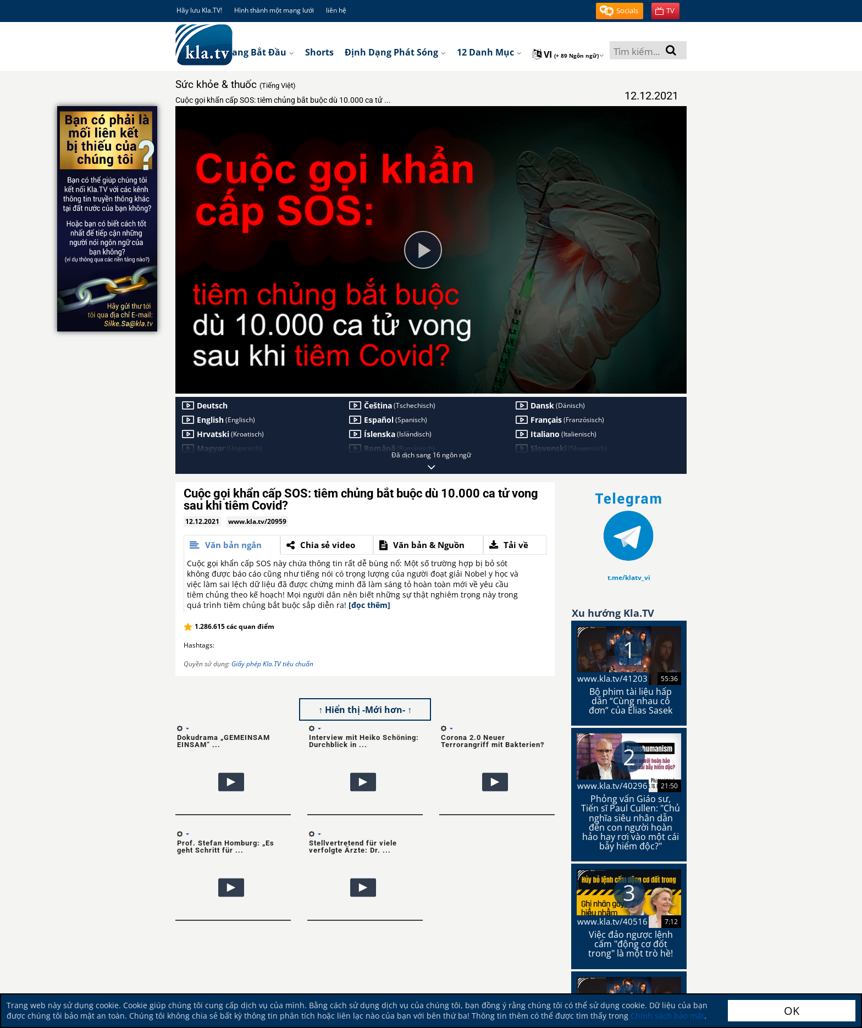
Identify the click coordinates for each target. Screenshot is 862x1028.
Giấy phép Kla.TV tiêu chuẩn (272, 663)
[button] (619, 11)
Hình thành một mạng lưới (274, 10)
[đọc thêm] (369, 605)
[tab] (232, 545)
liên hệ (336, 10)
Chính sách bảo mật (667, 1015)
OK (791, 1010)
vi (568, 54)
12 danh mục (489, 52)
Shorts (319, 52)
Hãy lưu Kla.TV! (199, 10)
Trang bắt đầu (258, 52)
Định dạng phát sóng (395, 52)
